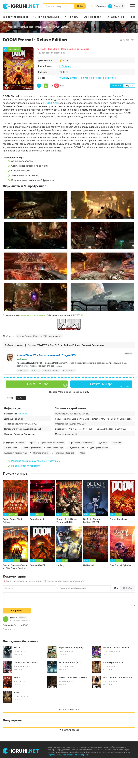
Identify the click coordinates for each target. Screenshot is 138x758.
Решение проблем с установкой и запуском (35, 460)
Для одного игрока (99, 448)
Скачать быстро (110, 385)
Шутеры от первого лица (15, 453)
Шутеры (47, 26)
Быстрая (20, 442)
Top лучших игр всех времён (76, 755)
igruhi (25, 6)
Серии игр (117, 16)
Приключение (87, 77)
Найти (80, 6)
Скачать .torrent (37, 384)
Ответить (7, 629)
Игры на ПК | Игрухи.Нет (20, 26)
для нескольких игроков (53, 442)
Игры (38, 26)
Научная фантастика (32, 448)
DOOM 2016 (51, 102)
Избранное (100, 6)
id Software (65, 66)
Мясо (82, 453)
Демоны (103, 442)
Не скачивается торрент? (25, 465)
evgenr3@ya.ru (54, 755)
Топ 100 (73, 16)
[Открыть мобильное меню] (132, 6)
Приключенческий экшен (81, 442)
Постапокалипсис (41, 453)
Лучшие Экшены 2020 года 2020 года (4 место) (39, 336)
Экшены (63, 77)
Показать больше (70, 730)
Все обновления (71, 710)
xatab (20, 345)
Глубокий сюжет (76, 448)
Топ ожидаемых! (48, 16)
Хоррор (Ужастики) (106, 77)
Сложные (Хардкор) (65, 453)
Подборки (94, 16)
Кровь (32, 442)
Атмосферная (10, 448)
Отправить (16, 610)
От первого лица (55, 448)
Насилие (117, 442)
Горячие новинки (17, 16)
